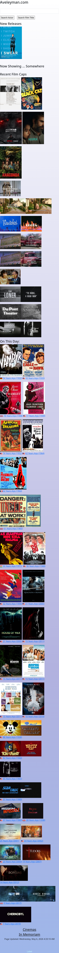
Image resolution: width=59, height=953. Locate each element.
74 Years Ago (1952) (12, 453)
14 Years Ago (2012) (9, 882)
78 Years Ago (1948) (13, 415)
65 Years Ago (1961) (12, 778)
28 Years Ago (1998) (35, 820)
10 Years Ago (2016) (34, 716)
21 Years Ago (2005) (34, 603)
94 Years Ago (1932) (12, 378)
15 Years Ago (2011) (34, 641)
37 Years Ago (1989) (12, 799)
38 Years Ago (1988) (35, 566)
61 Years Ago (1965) (13, 528)
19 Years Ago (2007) (32, 861)
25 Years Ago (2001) (9, 840)
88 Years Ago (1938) (12, 737)
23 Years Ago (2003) (12, 861)
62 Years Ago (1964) (34, 453)
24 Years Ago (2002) (33, 840)
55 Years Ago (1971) (12, 566)
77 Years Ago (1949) (35, 415)
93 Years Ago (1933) (35, 378)
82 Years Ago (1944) (12, 758)
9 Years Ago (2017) (12, 903)
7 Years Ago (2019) (12, 923)
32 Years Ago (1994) (12, 603)
